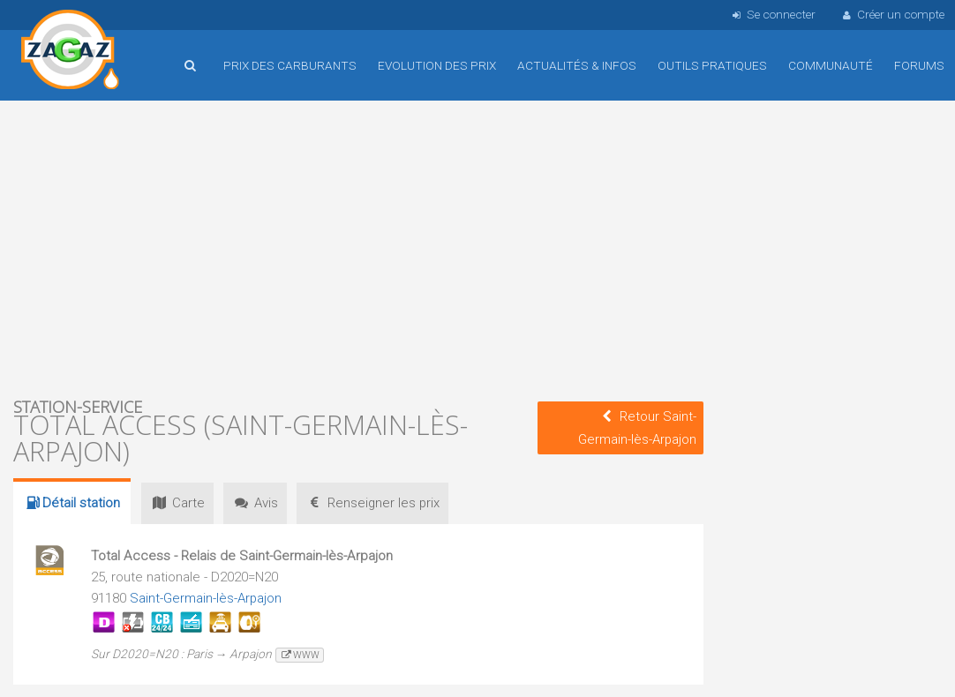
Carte (179, 503)
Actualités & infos (576, 65)
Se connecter (772, 14)
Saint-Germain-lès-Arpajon (206, 598)
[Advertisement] (358, 247)
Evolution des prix (437, 65)
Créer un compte (892, 14)
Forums (919, 65)
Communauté (830, 65)
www (300, 655)
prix (386, 503)
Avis (262, 503)
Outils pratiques (712, 65)
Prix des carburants (290, 65)
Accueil (70, 52)
